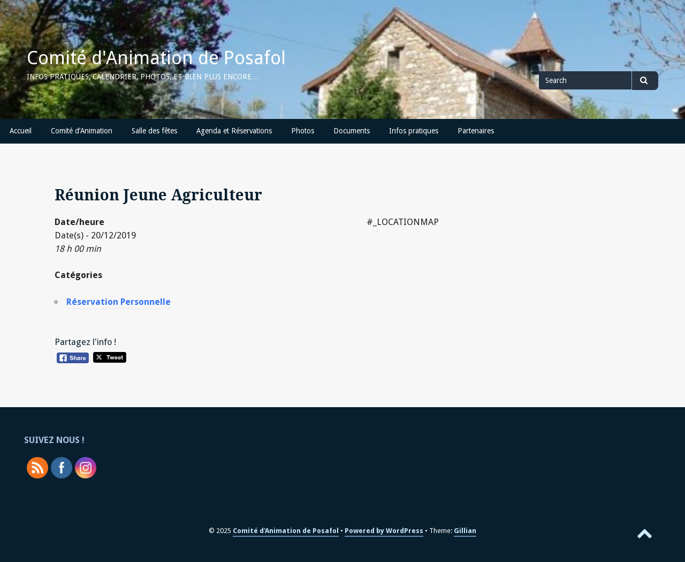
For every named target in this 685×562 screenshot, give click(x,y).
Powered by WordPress (384, 531)
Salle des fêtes (154, 130)
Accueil (21, 130)
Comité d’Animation (81, 130)
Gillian (465, 531)
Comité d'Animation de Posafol (156, 58)
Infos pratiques (413, 130)
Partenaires (476, 130)
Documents (351, 130)
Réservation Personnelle (118, 302)
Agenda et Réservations (234, 130)
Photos (302, 130)
